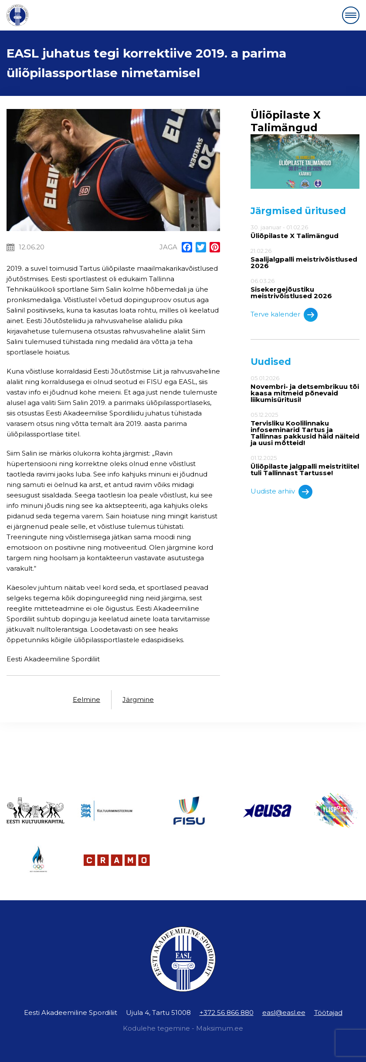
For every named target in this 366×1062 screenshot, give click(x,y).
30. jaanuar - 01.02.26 (305, 231)
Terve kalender (284, 315)
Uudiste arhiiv (281, 492)
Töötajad (328, 1012)
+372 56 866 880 (227, 1012)
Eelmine (86, 699)
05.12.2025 (305, 429)
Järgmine (138, 699)
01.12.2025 (305, 465)
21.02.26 (305, 258)
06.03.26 (305, 288)
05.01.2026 (305, 389)
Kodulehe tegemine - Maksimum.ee (183, 1028)
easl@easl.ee (283, 1012)
